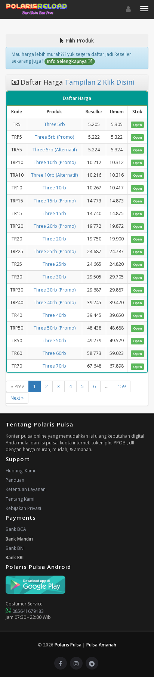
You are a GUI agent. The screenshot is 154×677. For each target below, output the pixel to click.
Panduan (15, 480)
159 (122, 386)
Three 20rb (54, 239)
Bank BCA (16, 529)
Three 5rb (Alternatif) (55, 150)
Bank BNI (15, 548)
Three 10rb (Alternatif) (54, 175)
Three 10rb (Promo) (55, 162)
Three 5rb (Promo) (54, 137)
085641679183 (25, 611)
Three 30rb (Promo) (55, 290)
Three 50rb (54, 340)
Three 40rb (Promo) (55, 302)
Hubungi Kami (20, 470)
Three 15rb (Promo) (55, 201)
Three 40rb (54, 315)
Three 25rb (54, 264)
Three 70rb (54, 366)
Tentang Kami (20, 499)
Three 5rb (54, 124)
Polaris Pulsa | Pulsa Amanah (85, 645)
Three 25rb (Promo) (55, 251)
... (106, 386)
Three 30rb (54, 277)
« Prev (17, 386)
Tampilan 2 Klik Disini (98, 82)
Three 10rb (54, 188)
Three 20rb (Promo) (55, 226)
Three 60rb (54, 353)
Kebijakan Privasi (23, 508)
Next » (17, 398)
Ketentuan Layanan (26, 489)
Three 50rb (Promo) (55, 328)
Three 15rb (54, 213)
